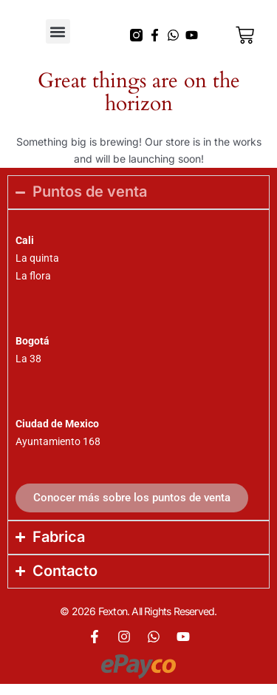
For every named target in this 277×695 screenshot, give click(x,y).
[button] (58, 31)
